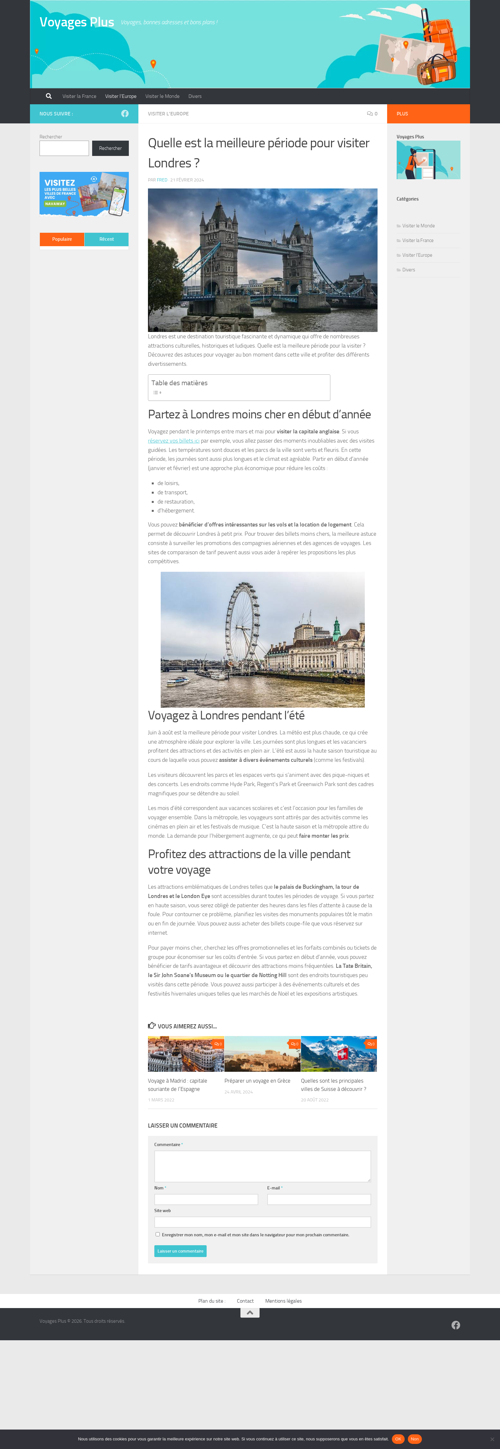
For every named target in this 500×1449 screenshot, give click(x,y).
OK (398, 1439)
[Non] (492, 1439)
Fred (162, 180)
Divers (195, 96)
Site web (162, 1210)
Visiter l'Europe (168, 114)
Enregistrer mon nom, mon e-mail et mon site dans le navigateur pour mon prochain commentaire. (255, 1235)
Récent (106, 239)
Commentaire (168, 1144)
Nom (160, 1188)
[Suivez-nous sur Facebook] (125, 113)
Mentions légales (283, 1301)
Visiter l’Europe (120, 96)
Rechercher (51, 137)
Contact (245, 1301)
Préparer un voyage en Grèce (257, 1081)
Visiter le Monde (162, 96)
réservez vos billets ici (174, 440)
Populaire (62, 239)
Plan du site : (211, 1301)
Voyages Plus (77, 22)
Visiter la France (79, 96)
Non (415, 1439)
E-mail (275, 1188)
